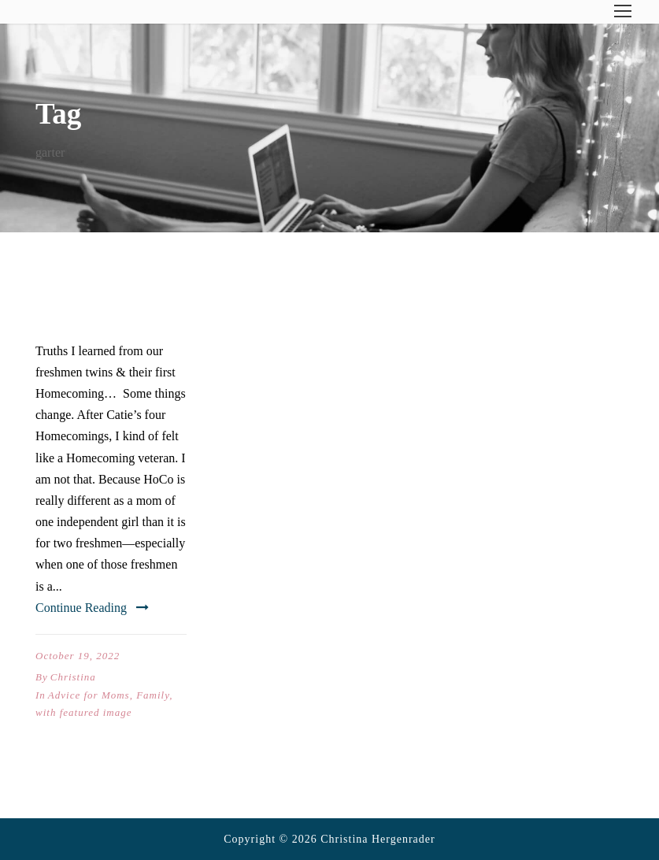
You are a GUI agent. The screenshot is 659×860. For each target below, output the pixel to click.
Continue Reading (92, 607)
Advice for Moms (89, 695)
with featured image (83, 712)
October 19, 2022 (77, 656)
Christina (73, 677)
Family (152, 695)
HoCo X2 (79, 313)
